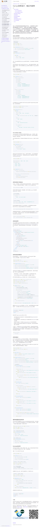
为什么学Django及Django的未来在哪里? (6, 11)
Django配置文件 (4, 36)
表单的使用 (16, 14)
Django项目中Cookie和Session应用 (5, 30)
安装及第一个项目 (4, 12)
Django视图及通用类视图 (5, 21)
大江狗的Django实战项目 (5, 39)
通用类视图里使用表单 (17, 18)
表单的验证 (16, 17)
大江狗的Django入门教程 (5, 8)
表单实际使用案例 (17, 16)
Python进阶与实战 (4, 5)
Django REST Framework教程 (5, 42)
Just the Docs (7, 525)
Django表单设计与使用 (5, 24)
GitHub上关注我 (36, 1)
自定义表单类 (16, 9)
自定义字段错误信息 (18, 10)
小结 (14, 21)
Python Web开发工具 (4, 7)
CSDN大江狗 (19, 506)
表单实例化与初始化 (17, 13)
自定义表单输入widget (19, 12)
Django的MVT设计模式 (5, 14)
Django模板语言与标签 (5, 22)
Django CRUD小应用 (5, 15)
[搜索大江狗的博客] (22, 1)
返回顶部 (14, 522)
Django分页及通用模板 (5, 32)
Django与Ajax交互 (4, 35)
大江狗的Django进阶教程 (5, 38)
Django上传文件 (4, 33)
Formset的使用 (16, 20)
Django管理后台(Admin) (5, 25)
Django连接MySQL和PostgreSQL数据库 (5, 28)
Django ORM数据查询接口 (6, 18)
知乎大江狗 (25, 506)
